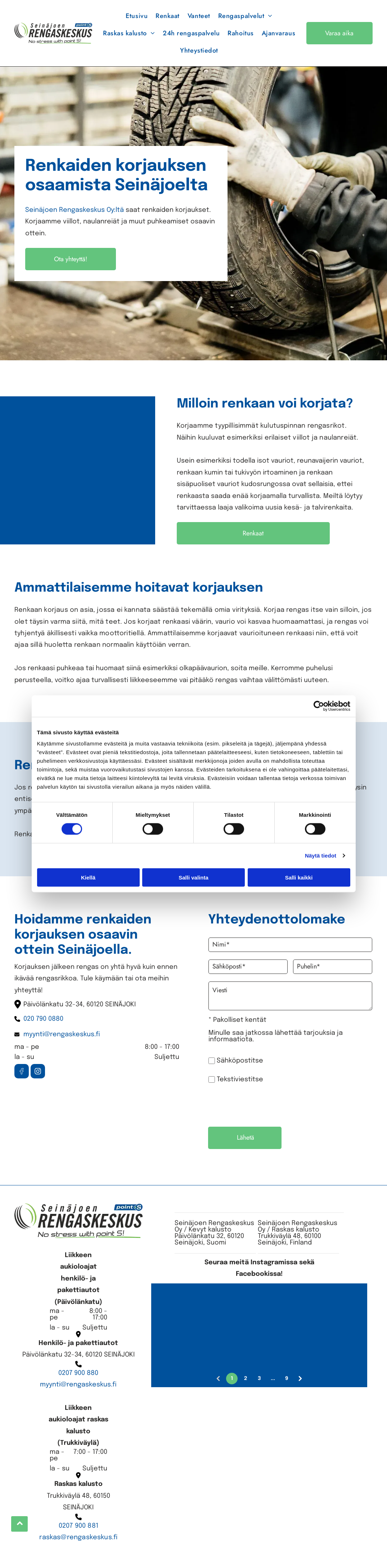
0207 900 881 (78, 1526)
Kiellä (88, 877)
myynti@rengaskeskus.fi (78, 1384)
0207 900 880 (78, 1373)
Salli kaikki (299, 877)
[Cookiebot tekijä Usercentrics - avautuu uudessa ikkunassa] (318, 706)
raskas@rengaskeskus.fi (78, 1537)
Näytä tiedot (320, 855)
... (273, 1378)
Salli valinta (193, 877)
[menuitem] (137, 16)
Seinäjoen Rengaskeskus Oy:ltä (74, 210)
